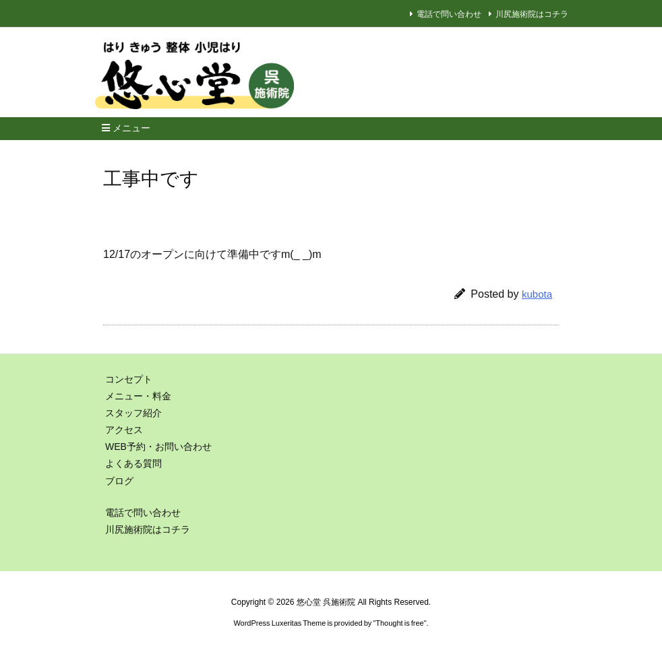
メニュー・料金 (138, 396)
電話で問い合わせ (449, 14)
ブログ (119, 481)
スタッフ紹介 (133, 412)
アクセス (124, 429)
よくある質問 (133, 463)
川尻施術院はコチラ (531, 14)
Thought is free (399, 623)
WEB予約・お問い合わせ (158, 446)
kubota (537, 294)
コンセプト (128, 379)
